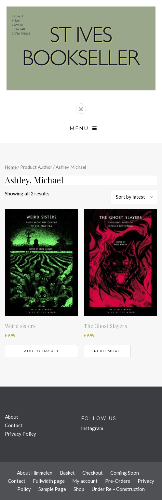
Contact (13, 425)
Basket (67, 473)
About (11, 417)
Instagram (92, 428)
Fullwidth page (49, 481)
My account (85, 481)
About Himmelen (34, 473)
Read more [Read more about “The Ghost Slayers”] (107, 351)
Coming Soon (124, 473)
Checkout (92, 473)
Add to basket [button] (41, 351)
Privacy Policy (20, 434)
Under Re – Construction (118, 489)
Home (11, 167)
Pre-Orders (117, 481)
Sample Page (52, 489)
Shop (79, 489)
